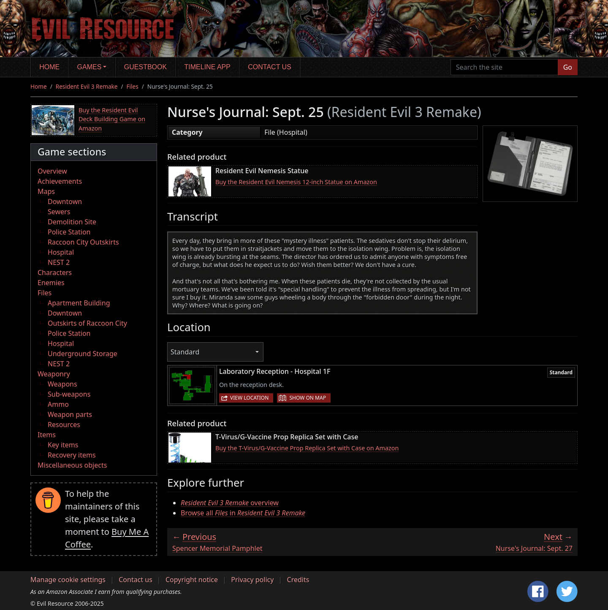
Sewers (59, 211)
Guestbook (145, 67)
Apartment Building (79, 303)
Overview (52, 171)
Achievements (60, 181)
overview (230, 502)
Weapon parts (70, 414)
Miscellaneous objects (72, 465)
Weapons (62, 384)
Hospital (61, 252)
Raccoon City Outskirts (83, 242)
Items (47, 434)
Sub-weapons (69, 394)
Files (132, 86)
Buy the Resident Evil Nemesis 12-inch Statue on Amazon (296, 182)
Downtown (65, 201)
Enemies (51, 282)
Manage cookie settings (68, 579)
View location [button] (249, 397)
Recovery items (72, 455)
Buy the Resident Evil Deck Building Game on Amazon (112, 119)
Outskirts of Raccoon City (87, 323)
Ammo (58, 404)
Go (567, 67)
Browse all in (243, 512)
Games (89, 67)
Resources (64, 424)
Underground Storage (82, 353)
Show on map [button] (307, 397)
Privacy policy (252, 579)
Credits (298, 579)
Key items (63, 444)
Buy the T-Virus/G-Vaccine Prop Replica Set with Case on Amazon (307, 448)
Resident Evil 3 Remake (87, 86)
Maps (46, 191)
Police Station (69, 232)
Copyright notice (192, 579)
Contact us (269, 67)
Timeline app (208, 67)
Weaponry (54, 374)
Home (49, 67)
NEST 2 (59, 262)
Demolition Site (72, 221)
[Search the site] (504, 67)
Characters (55, 272)
